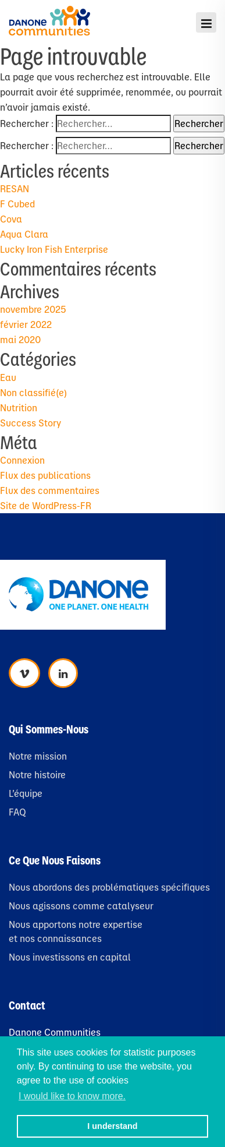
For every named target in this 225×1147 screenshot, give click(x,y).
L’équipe (25, 793)
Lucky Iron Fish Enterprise (54, 249)
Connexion (22, 460)
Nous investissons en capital (70, 957)
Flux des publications (45, 475)
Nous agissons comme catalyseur (81, 905)
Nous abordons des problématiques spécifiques (109, 887)
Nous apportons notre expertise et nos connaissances (75, 931)
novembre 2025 (33, 309)
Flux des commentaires (49, 490)
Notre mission (38, 756)
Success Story (30, 423)
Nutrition (18, 407)
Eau (8, 377)
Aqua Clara (24, 234)
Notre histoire (37, 774)
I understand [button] (112, 1126)
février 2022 (26, 324)
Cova (11, 219)
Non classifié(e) (33, 392)
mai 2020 (20, 339)
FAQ (17, 812)
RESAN (14, 188)
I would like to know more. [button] (72, 1096)
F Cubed (17, 203)
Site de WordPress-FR (45, 505)
